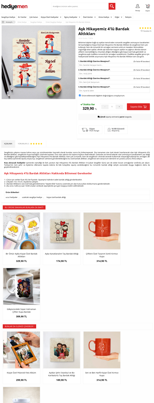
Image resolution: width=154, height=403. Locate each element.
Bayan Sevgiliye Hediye (61, 384)
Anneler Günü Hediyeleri (87, 377)
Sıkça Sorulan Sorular (9, 386)
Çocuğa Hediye (110, 373)
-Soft (62, 399)
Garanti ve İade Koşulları (10, 377)
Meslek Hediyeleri (34, 386)
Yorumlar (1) (147, 31)
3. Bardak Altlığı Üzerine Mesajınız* (94, 78)
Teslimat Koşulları (8, 365)
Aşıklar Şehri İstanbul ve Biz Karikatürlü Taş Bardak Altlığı (58, 315)
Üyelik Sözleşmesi (8, 369)
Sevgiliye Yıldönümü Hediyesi (64, 388)
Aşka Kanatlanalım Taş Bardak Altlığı (58, 252)
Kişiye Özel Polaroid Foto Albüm (20, 314)
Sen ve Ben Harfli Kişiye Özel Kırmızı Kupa (96, 315)
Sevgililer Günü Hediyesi (87, 365)
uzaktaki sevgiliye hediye (32, 197)
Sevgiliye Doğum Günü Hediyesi (61, 374)
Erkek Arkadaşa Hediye (36, 369)
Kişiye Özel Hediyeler (50, 17)
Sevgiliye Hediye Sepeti (61, 369)
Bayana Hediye (110, 369)
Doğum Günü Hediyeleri (87, 369)
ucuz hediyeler (11, 197)
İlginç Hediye (109, 386)
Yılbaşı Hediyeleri (85, 373)
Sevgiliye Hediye (8, 17)
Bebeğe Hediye (110, 377)
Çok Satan (33, 17)
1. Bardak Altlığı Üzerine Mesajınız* (94, 61)
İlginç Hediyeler (70, 17)
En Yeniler (22, 17)
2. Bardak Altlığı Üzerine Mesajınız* (94, 69)
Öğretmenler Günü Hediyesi (89, 382)
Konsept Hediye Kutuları (62, 365)
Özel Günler (88, 17)
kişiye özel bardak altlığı (56, 197)
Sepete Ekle (138, 106)
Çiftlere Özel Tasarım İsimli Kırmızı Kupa (96, 252)
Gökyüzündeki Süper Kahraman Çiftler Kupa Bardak (133, 252)
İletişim (128, 17)
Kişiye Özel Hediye (34, 365)
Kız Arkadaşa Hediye (35, 373)
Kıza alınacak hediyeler (14, 162)
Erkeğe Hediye (109, 365)
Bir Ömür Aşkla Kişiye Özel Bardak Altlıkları (20, 252)
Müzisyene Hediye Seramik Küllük (133, 314)
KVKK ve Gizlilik (7, 382)
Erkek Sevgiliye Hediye (61, 379)
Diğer (117, 17)
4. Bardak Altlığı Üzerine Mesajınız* (94, 87)
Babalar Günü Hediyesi (87, 386)
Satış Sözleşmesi (7, 373)
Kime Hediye (104, 17)
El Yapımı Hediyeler (34, 377)
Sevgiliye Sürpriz (33, 382)
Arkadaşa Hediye (110, 382)
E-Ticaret (68, 399)
